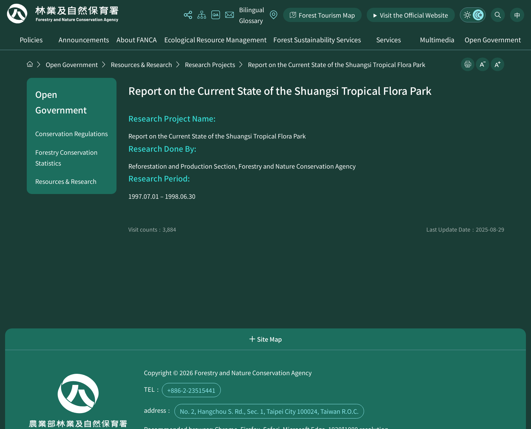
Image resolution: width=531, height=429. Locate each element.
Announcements (84, 39)
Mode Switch (473, 14)
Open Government (493, 39)
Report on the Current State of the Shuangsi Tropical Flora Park (336, 64)
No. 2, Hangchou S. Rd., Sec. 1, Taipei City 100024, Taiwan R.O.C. (269, 411)
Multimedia (437, 39)
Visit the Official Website (414, 14)
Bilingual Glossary (251, 15)
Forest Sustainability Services (317, 39)
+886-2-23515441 (191, 390)
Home (63, 13)
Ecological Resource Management (215, 39)
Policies (31, 39)
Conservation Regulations (71, 133)
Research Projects (210, 64)
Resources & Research (141, 64)
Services (388, 39)
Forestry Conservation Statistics (66, 157)
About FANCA (136, 39)
